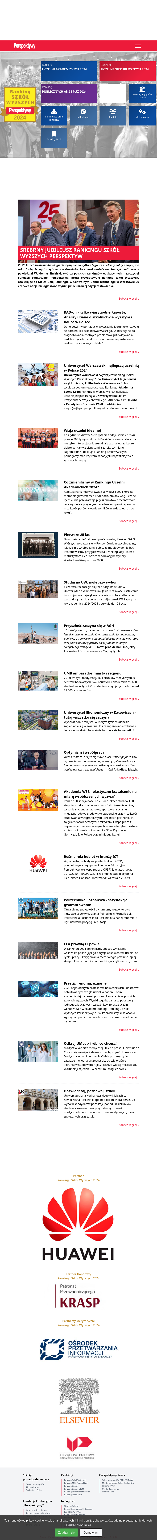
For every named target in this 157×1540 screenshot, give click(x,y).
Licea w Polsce (32, 1487)
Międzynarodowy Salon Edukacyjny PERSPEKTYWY (118, 1484)
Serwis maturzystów (35, 1484)
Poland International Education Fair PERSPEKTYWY (78, 1510)
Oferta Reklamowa (110, 1489)
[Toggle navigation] (138, 46)
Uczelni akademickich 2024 (68, 67)
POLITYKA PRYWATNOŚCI (78, 1524)
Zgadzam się (66, 1532)
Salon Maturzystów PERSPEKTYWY (117, 1480)
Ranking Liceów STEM (74, 1489)
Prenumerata (108, 1491)
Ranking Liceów (71, 1486)
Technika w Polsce (34, 1490)
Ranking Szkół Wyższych (75, 1480)
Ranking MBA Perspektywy (76, 1483)
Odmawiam (91, 1532)
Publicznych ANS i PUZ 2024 (68, 89)
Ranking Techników (73, 1494)
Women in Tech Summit (37, 1510)
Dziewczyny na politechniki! (38, 1513)
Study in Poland (71, 1506)
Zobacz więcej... (129, 298)
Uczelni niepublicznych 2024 (127, 67)
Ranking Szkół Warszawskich (77, 1491)
